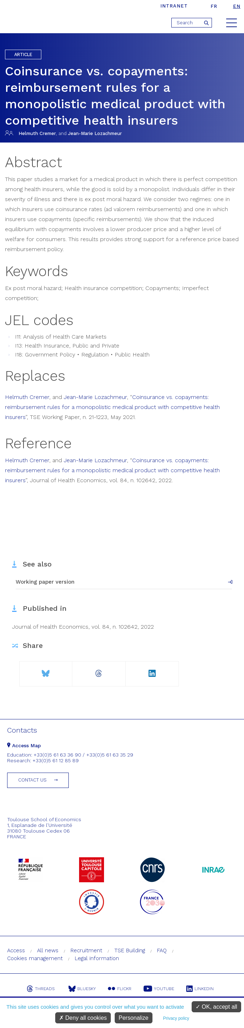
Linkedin (200, 988)
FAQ (162, 950)
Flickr (119, 988)
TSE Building (129, 950)
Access (16, 950)
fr (214, 6)
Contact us (32, 780)
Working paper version (45, 582)
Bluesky (82, 988)
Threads (40, 988)
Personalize (134, 1018)
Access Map (24, 745)
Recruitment (86, 950)
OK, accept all (216, 1007)
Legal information (97, 958)
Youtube (159, 988)
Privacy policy (176, 1018)
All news (47, 950)
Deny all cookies (83, 1018)
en (236, 6)
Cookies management (35, 958)
